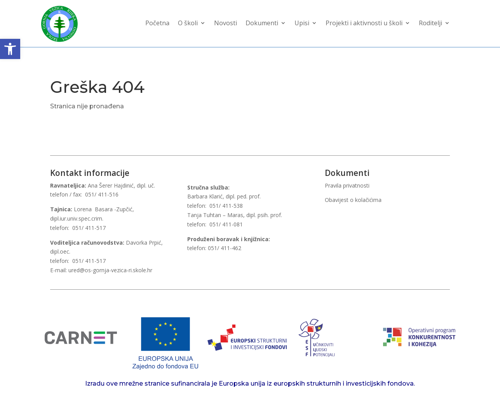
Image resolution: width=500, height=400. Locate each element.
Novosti (225, 23)
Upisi (301, 23)
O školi (188, 23)
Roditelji (430, 23)
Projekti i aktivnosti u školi (364, 23)
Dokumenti (262, 23)
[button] (10, 49)
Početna (157, 23)
